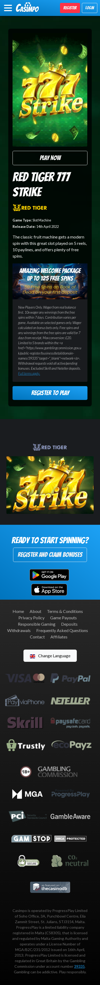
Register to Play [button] (50, 393)
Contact (37, 636)
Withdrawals (19, 630)
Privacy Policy (31, 617)
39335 (79, 966)
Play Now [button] (50, 158)
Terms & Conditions (65, 611)
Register (70, 8)
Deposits (69, 623)
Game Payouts (63, 617)
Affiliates (58, 636)
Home (18, 611)
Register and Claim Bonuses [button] (50, 554)
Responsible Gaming (36, 623)
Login (89, 8)
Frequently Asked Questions (62, 630)
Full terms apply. (29, 373)
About (35, 611)
